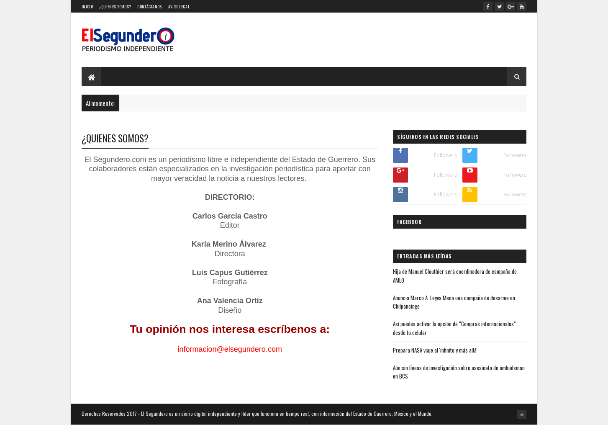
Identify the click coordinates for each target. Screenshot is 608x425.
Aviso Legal (179, 6)
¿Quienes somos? (115, 6)
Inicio (87, 6)
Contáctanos (149, 6)
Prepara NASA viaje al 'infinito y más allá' (435, 350)
